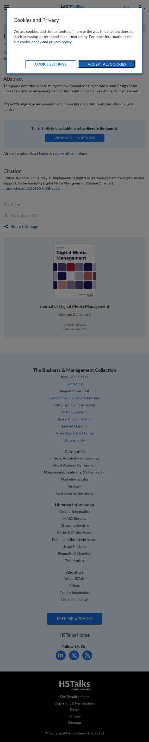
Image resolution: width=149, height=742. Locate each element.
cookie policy (30, 42)
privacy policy (60, 42)
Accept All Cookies (107, 64)
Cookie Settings (50, 64)
